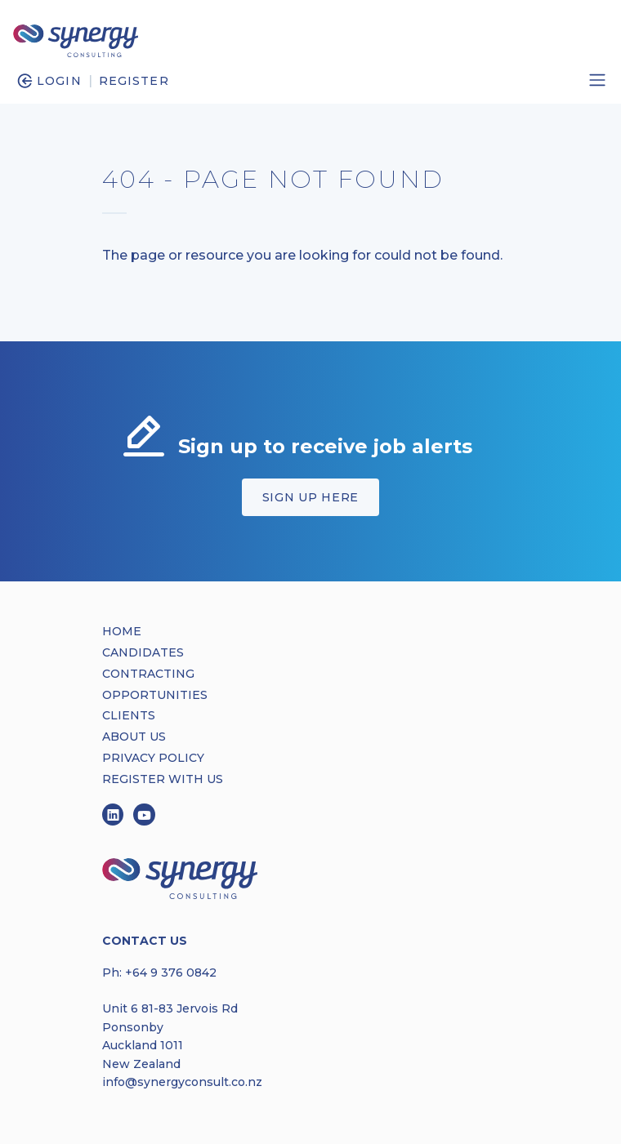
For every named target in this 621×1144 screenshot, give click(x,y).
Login (59, 80)
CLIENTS (128, 715)
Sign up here (310, 497)
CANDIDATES (143, 652)
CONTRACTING (148, 673)
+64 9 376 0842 (171, 972)
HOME (121, 631)
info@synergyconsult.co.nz (182, 1082)
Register (134, 80)
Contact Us (144, 940)
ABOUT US (134, 736)
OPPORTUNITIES (155, 695)
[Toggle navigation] (597, 80)
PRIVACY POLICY (153, 757)
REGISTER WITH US (162, 779)
